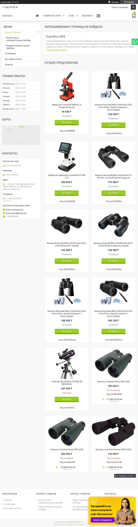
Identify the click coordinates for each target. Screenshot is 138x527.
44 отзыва (115, 2)
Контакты (87, 15)
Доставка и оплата (13, 59)
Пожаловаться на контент (74, 524)
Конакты (9, 64)
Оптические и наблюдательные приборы (18, 39)
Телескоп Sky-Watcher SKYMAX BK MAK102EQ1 (66, 382)
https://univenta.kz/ (15, 209)
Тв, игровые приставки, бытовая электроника (83, 508)
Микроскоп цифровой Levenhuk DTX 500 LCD (66, 176)
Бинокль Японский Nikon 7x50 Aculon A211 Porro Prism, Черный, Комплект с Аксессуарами (113, 107)
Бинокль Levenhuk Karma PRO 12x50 (67, 449)
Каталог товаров (13, 32)
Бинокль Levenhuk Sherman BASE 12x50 (113, 449)
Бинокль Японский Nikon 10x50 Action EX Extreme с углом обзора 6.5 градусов (113, 176)
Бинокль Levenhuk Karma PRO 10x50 (113, 381)
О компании (10, 53)
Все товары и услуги (124, 475)
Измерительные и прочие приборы (18, 46)
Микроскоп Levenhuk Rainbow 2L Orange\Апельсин (67, 106)
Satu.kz (80, 522)
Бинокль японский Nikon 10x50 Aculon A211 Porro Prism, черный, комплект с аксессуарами (113, 313)
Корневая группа (57, 49)
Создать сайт (5, 2)
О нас (71, 15)
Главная (37, 15)
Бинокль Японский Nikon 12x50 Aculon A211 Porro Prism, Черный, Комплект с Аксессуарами (66, 313)
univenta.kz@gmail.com (16, 213)
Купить (68, 122)
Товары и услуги (52, 15)
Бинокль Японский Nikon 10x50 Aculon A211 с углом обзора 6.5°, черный (67, 244)
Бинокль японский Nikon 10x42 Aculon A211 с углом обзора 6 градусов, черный (113, 244)
